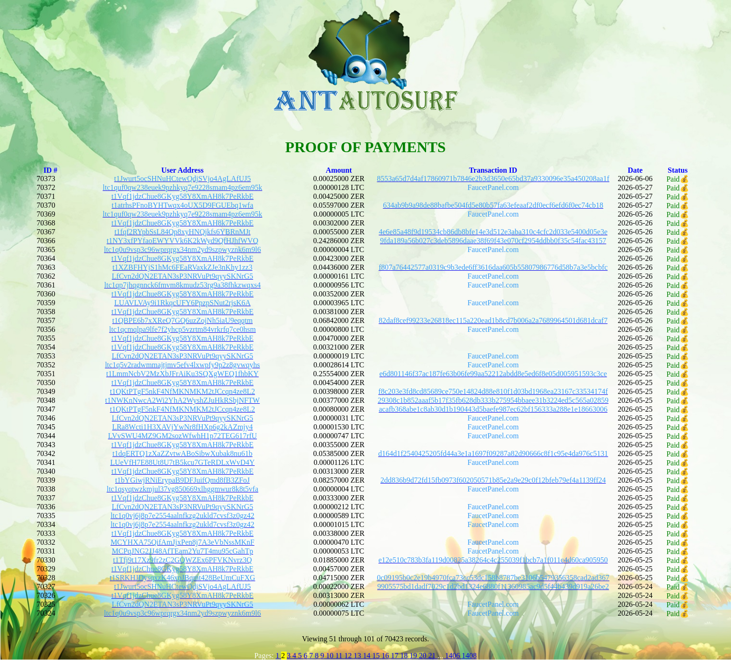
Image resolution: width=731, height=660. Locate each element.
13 (358, 656)
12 (349, 656)
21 (433, 656)
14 (367, 656)
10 (330, 656)
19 (414, 656)
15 (377, 656)
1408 (469, 656)
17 (395, 656)
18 (405, 656)
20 (423, 656)
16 (386, 656)
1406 (452, 656)
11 (339, 656)
